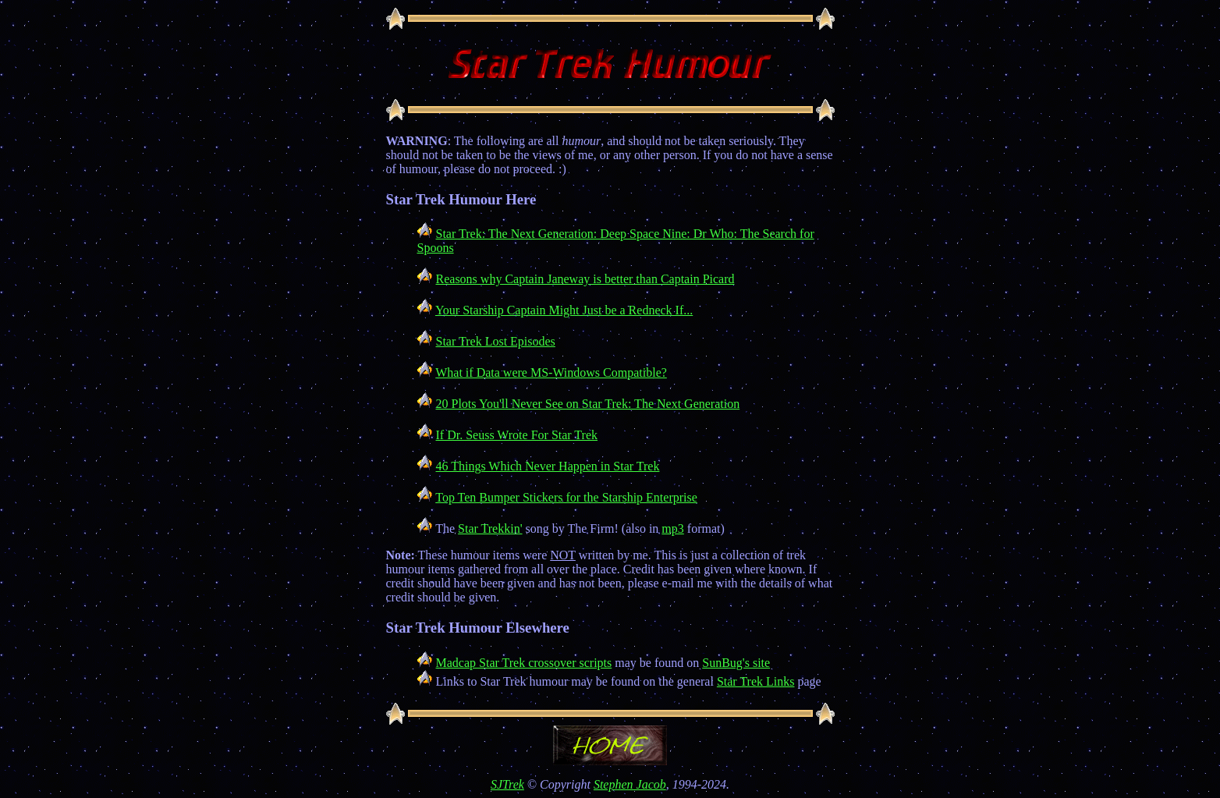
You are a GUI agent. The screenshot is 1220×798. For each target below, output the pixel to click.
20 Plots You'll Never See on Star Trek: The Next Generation (588, 403)
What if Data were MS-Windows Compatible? (551, 372)
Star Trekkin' (490, 528)
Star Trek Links (756, 681)
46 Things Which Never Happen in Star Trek (548, 466)
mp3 (672, 528)
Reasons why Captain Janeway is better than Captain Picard (585, 279)
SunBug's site (736, 662)
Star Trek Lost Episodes (495, 341)
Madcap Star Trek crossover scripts (524, 662)
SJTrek (507, 784)
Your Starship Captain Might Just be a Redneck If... (564, 310)
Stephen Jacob (630, 784)
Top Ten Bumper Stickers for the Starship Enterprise (566, 497)
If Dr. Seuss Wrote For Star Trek (517, 435)
